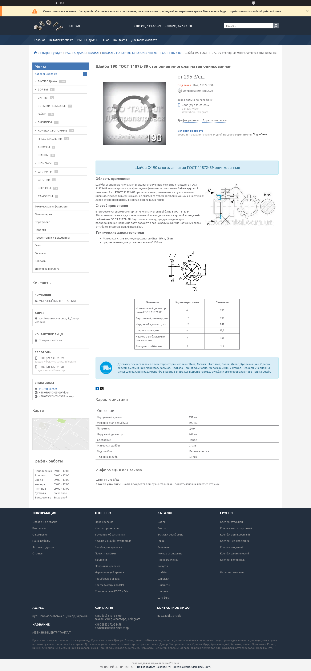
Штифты (164, 597)
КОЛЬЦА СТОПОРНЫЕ (52, 130)
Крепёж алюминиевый (234, 553)
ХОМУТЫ (44, 146)
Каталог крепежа (61, 40)
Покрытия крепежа (107, 566)
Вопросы (40, 260)
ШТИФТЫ (44, 187)
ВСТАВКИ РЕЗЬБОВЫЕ (52, 105)
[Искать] (276, 25)
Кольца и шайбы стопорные (113, 540)
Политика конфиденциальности (191, 667)
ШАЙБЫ (93, 52)
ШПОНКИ (44, 179)
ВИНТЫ (43, 97)
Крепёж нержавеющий (235, 540)
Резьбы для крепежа (108, 547)
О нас (105, 40)
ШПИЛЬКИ (45, 163)
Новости (40, 229)
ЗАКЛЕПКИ (45, 122)
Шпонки (163, 591)
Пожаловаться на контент (153, 667)
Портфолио (42, 222)
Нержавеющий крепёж (110, 572)
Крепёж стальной (231, 521)
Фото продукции (43, 547)
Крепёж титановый (232, 559)
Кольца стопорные (170, 553)
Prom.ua (174, 663)
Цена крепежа (104, 521)
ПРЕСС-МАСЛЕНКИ (50, 138)
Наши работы (41, 540)
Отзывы (40, 253)
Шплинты (164, 584)
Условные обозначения (110, 534)
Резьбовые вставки (107, 578)
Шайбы (162, 572)
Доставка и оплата (144, 40)
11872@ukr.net (48, 388)
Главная (40, 40)
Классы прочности (107, 528)
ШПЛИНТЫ (45, 171)
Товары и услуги (51, 52)
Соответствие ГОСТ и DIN (111, 591)
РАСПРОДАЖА (87, 40)
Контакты (120, 40)
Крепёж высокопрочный (236, 528)
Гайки (161, 540)
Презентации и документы (52, 237)
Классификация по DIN (109, 584)
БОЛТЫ (43, 89)
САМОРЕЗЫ (45, 196)
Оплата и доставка (44, 521)
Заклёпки (101, 559)
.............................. (229, 566)
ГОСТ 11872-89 (171, 52)
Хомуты (163, 566)
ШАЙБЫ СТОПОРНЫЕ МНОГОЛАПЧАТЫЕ (130, 52)
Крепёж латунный (231, 547)
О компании (40, 534)
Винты (162, 528)
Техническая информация (51, 206)
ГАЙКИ (42, 114)
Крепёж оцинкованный (235, 534)
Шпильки (163, 578)
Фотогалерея (43, 214)
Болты (162, 521)
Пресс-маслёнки (105, 553)
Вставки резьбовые (170, 534)
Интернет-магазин (232, 572)
